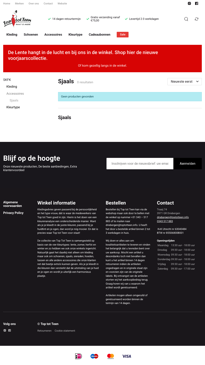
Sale (122, 34)
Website (62, 3)
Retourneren (44, 330)
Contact (48, 3)
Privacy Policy (13, 213)
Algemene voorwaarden (12, 204)
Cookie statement (65, 330)
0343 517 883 (165, 221)
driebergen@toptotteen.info (173, 217)
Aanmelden (187, 163)
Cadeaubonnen (100, 34)
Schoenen (31, 34)
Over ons (34, 3)
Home (6, 3)
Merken (19, 3)
